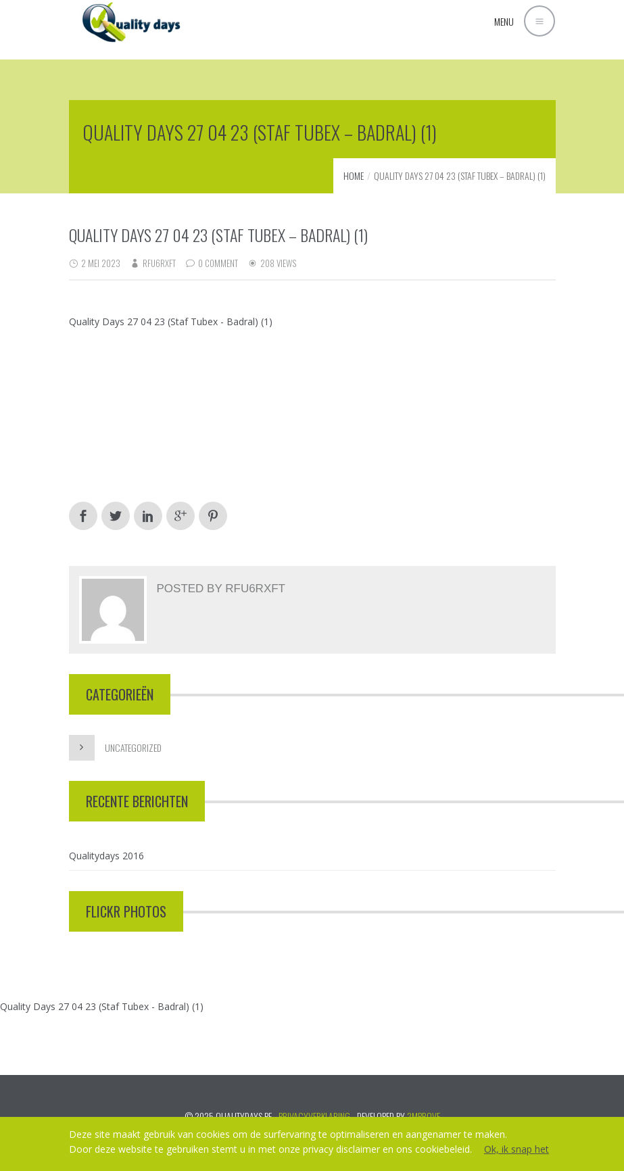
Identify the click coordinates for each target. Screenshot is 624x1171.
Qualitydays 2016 (106, 855)
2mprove (423, 1116)
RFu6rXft (159, 263)
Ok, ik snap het (516, 1149)
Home (353, 175)
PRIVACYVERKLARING (314, 1116)
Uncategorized (133, 747)
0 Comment (218, 263)
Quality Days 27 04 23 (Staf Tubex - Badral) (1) (170, 321)
